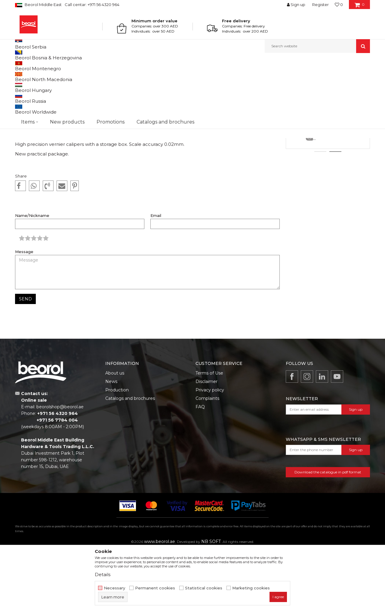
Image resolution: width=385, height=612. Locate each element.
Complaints (207, 460)
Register (320, 4)
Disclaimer (206, 443)
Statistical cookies (203, 588)
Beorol (26, 66)
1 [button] (320, 213)
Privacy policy (210, 452)
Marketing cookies (251, 588)
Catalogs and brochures (130, 460)
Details (328, 197)
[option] (328, 158)
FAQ (200, 469)
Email (155, 277)
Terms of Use (209, 435)
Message (24, 314)
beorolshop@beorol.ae (60, 469)
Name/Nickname (32, 277)
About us (114, 435)
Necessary (114, 588)
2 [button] (335, 213)
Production (117, 452)
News (41, 66)
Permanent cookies (155, 588)
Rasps (327, 166)
